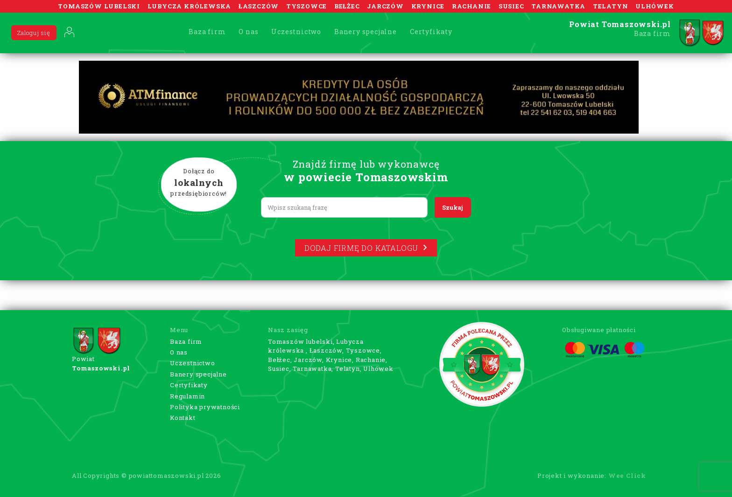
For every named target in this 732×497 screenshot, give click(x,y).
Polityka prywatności (205, 407)
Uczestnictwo (296, 31)
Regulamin (187, 396)
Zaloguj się (33, 32)
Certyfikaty (431, 31)
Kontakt (183, 417)
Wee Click (627, 475)
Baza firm (207, 31)
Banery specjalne (365, 31)
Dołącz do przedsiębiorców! (199, 182)
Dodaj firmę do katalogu (366, 248)
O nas (248, 31)
